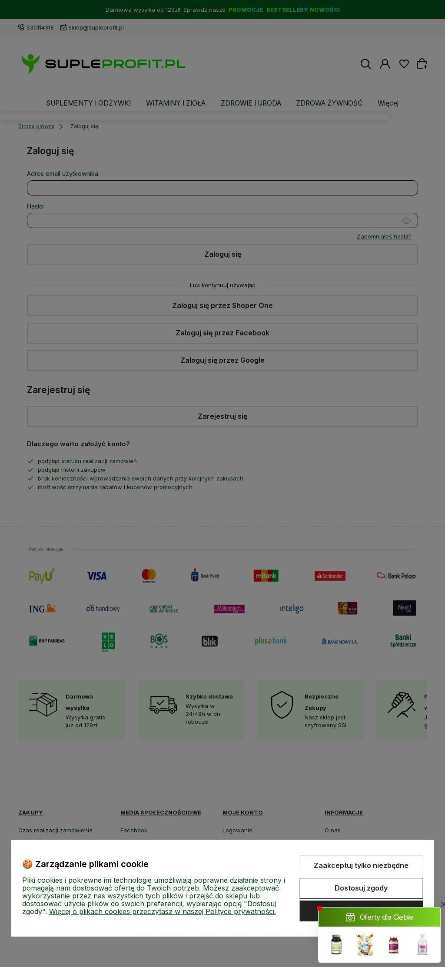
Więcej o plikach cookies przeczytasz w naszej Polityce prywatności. (162, 911)
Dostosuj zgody (361, 888)
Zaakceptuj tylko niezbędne (361, 865)
